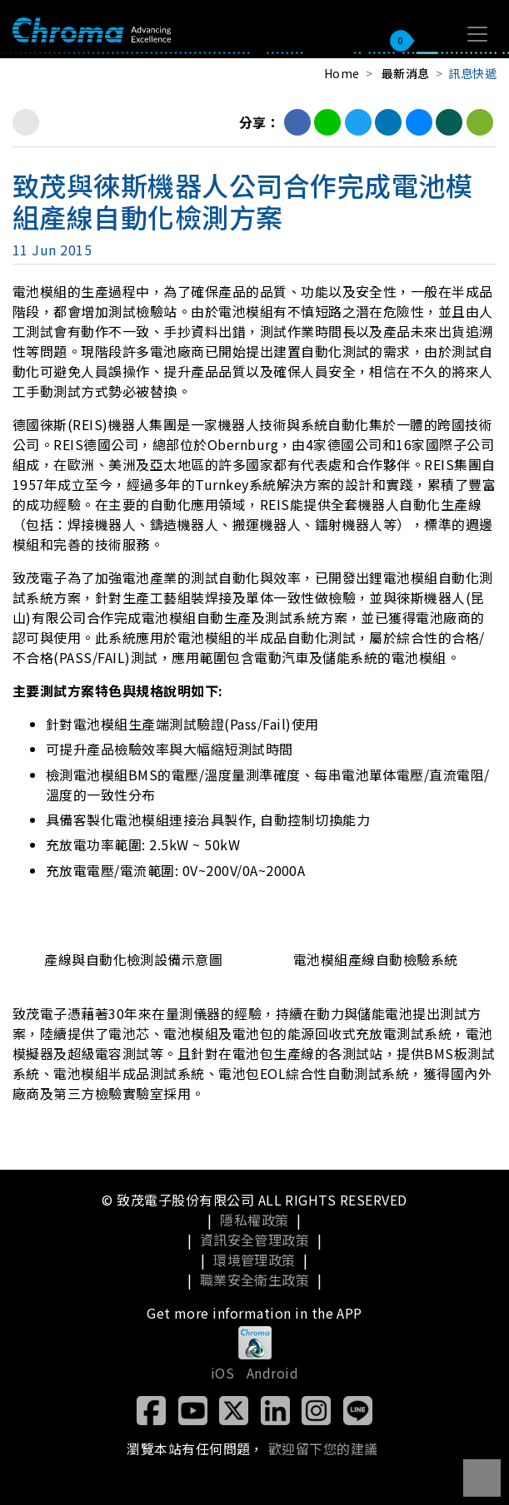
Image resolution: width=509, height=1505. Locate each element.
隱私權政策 (254, 1220)
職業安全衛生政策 (255, 1280)
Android (272, 1373)
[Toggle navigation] (477, 34)
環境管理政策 (254, 1260)
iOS (222, 1373)
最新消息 (406, 73)
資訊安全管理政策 (255, 1240)
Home (342, 73)
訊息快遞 (472, 73)
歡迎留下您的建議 (323, 1448)
